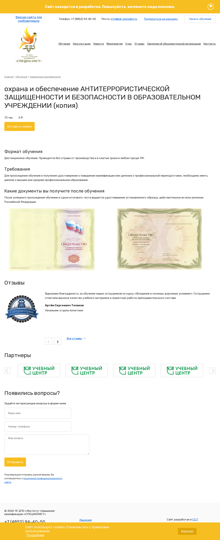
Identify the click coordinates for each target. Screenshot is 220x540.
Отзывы (139, 43)
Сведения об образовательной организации (174, 43)
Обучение (64, 43)
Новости (98, 43)
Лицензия (85, 520)
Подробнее (35, 537)
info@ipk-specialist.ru (124, 19)
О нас (128, 43)
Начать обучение (200, 19)
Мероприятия (115, 43)
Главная (8, 76)
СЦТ (195, 519)
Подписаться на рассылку (161, 19)
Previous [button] (7, 371)
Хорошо (187, 533)
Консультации (81, 43)
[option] (39, 370)
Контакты (210, 43)
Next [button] (212, 371)
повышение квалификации (45, 76)
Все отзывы (74, 338)
